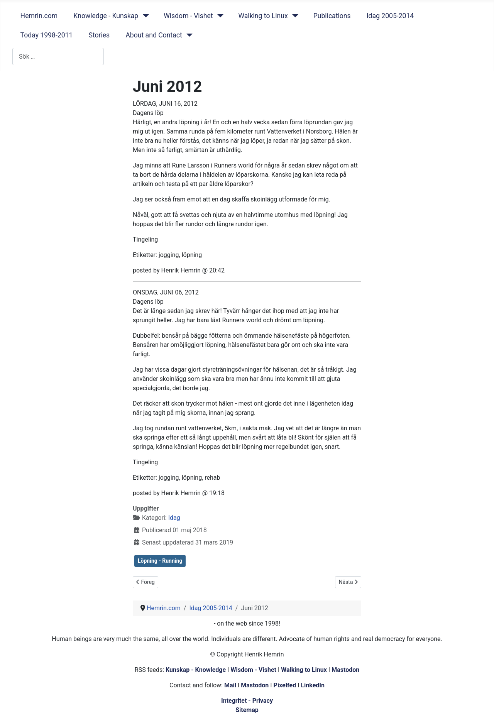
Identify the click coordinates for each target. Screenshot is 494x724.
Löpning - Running (160, 561)
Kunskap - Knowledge (196, 669)
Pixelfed (285, 685)
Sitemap (247, 710)
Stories (99, 35)
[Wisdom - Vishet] (218, 16)
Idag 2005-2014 (390, 16)
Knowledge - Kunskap (105, 16)
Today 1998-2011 (46, 35)
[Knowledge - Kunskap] (144, 16)
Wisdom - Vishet (188, 16)
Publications (332, 16)
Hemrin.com (39, 16)
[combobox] (58, 56)
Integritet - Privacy (247, 700)
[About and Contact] (188, 35)
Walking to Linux (263, 16)
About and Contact (153, 35)
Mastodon (345, 669)
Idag (174, 517)
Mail (230, 685)
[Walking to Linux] (294, 16)
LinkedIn (313, 685)
